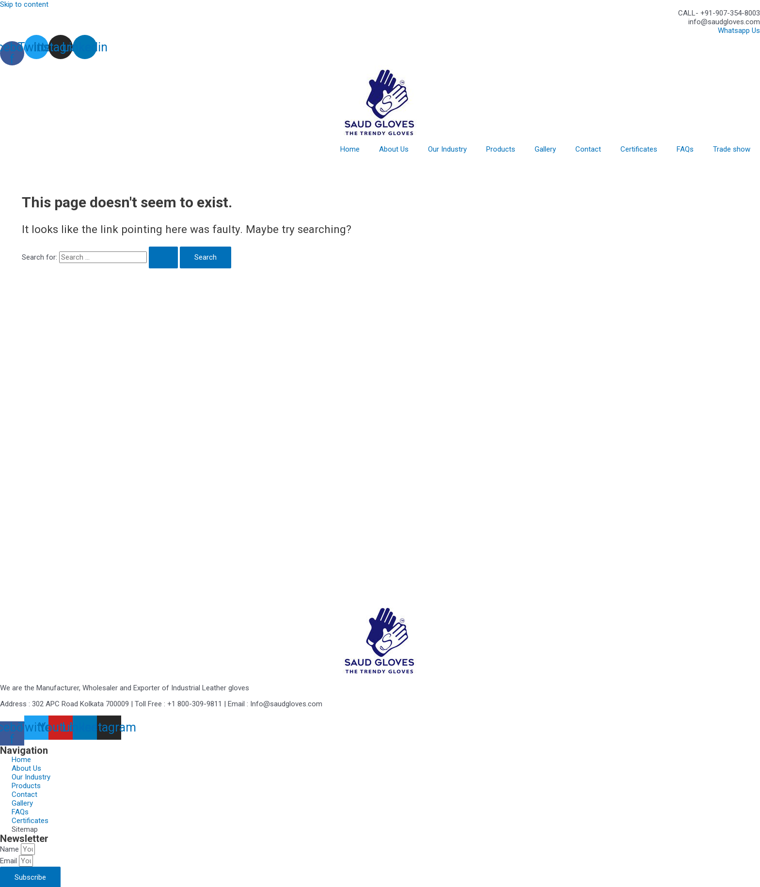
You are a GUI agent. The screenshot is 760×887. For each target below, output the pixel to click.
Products (500, 149)
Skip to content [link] (24, 4)
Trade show (731, 149)
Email (9, 860)
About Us (394, 149)
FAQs (685, 149)
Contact (588, 149)
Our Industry (447, 149)
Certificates (638, 149)
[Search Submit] (163, 257)
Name (10, 849)
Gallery (545, 149)
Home (350, 149)
